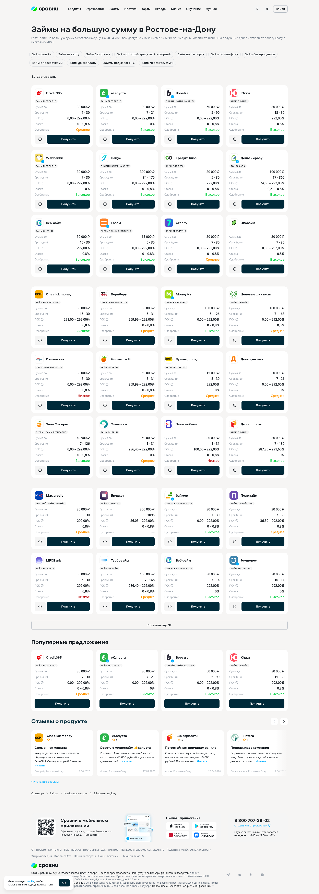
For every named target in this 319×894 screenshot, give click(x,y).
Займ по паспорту (191, 54)
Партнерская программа (81, 849)
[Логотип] (125, 865)
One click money (59, 736)
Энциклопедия (41, 856)
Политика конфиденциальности (189, 849)
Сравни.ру (37, 793)
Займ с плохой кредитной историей (144, 54)
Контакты (55, 849)
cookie (30, 881)
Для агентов (109, 849)
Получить (68, 139)
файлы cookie (75, 882)
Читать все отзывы (45, 782)
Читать (40, 765)
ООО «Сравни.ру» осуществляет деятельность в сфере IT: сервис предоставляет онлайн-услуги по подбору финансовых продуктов (110, 872)
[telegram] (228, 875)
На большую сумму (75, 793)
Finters (248, 736)
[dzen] (262, 875)
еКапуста (119, 736)
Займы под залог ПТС (119, 63)
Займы (54, 793)
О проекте (38, 849)
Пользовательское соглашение (142, 849)
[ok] (251, 875)
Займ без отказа (98, 54)
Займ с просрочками (47, 63)
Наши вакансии (109, 856)
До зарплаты (187, 736)
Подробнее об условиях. (166, 885)
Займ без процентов (260, 54)
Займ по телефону (224, 54)
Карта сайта (62, 856)
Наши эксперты (85, 856)
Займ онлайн (41, 54)
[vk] (239, 875)
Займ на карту (68, 54)
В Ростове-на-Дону (105, 793)
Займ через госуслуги (158, 63)
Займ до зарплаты (83, 63)
